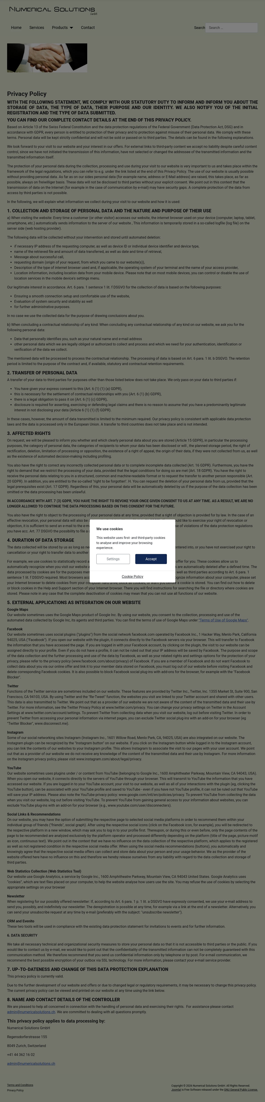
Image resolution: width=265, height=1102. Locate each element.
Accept (151, 559)
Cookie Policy (132, 576)
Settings (113, 559)
